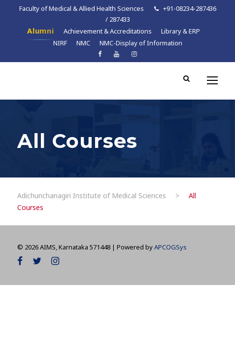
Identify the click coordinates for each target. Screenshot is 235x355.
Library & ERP (180, 31)
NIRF (60, 42)
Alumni (40, 31)
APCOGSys (170, 247)
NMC (83, 42)
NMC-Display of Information (141, 42)
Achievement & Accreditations (108, 31)
